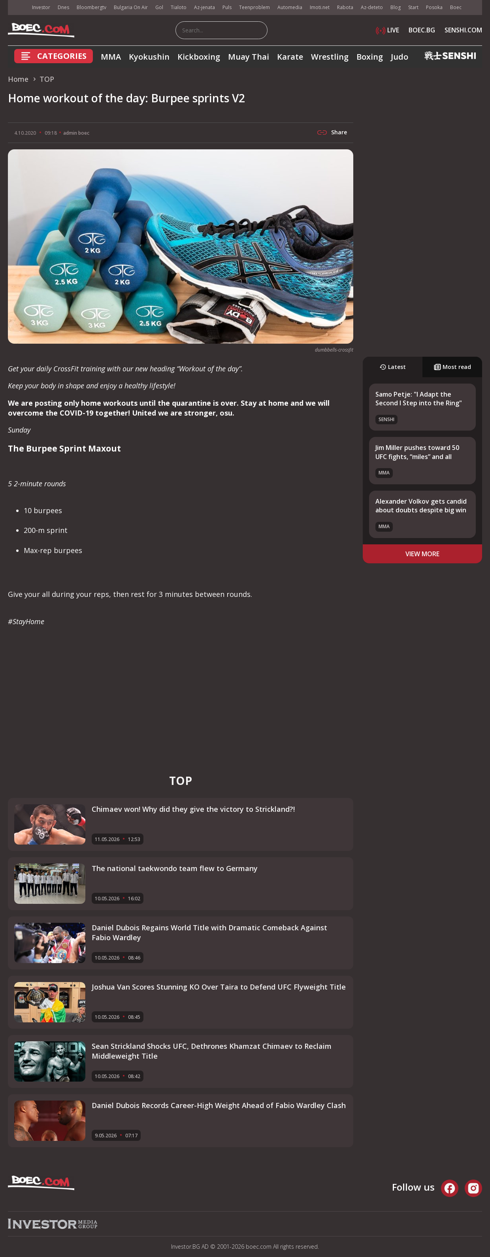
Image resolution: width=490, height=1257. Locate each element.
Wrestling (330, 56)
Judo (399, 56)
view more (422, 553)
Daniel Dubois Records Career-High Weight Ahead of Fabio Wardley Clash (219, 1105)
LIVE (387, 30)
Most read (452, 367)
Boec (456, 7)
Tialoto (179, 7)
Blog (395, 7)
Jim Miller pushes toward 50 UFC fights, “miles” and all (417, 452)
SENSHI (386, 419)
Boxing (369, 56)
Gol (159, 7)
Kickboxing (198, 56)
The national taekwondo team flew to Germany (175, 868)
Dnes (63, 7)
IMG (17, 7)
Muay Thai (248, 56)
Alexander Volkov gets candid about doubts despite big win (421, 505)
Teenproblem (254, 7)
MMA (111, 56)
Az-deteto (372, 7)
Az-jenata (204, 7)
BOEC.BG (422, 30)
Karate (290, 56)
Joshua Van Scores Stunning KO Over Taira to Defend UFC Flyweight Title (219, 987)
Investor (41, 7)
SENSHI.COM (463, 30)
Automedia (289, 7)
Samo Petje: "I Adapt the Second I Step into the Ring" (418, 398)
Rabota (345, 7)
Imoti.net (320, 7)
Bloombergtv (91, 7)
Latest (392, 367)
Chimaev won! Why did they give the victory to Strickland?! (193, 809)
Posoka (434, 7)
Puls (227, 7)
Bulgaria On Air (131, 7)
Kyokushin (149, 56)
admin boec (76, 133)
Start (413, 7)
